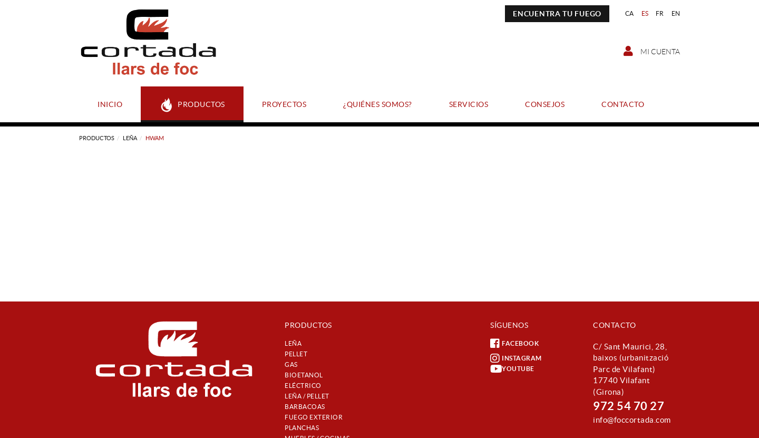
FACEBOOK (514, 343)
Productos (96, 138)
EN (676, 13)
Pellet (296, 354)
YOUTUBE (512, 369)
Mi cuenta (652, 51)
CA (629, 13)
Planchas (302, 427)
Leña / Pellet (307, 396)
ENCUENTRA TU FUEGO (557, 13)
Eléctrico (303, 385)
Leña (130, 138)
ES (645, 13)
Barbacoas (305, 406)
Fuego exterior (314, 417)
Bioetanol (304, 375)
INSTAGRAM (516, 358)
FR (660, 13)
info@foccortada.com (632, 419)
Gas (291, 364)
